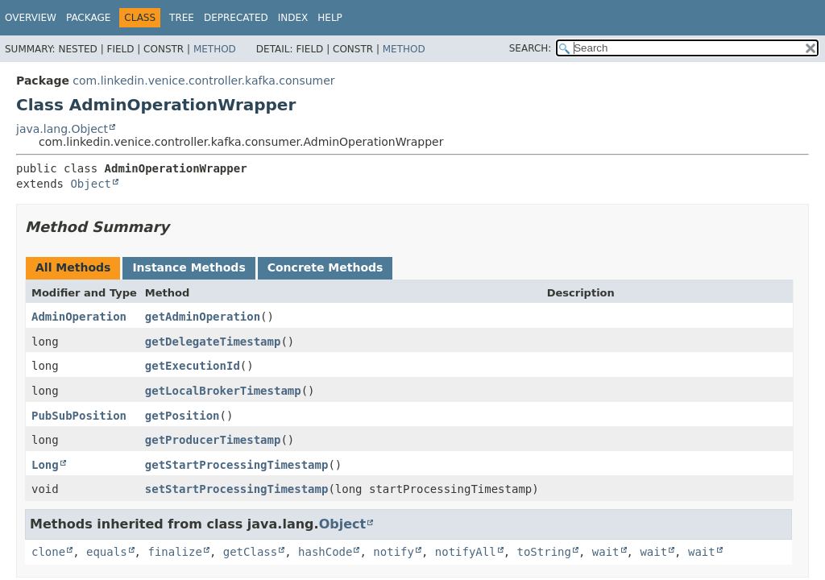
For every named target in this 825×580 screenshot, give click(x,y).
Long (45, 464)
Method (214, 49)
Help (329, 17)
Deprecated (236, 17)
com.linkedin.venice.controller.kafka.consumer (203, 80)
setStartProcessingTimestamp (237, 489)
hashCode (325, 551)
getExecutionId (192, 365)
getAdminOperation (202, 316)
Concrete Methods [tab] (325, 267)
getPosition (182, 415)
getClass (250, 551)
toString (544, 551)
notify (393, 551)
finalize (174, 551)
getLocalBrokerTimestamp (223, 390)
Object (90, 183)
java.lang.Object (62, 128)
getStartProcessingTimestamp (237, 464)
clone (48, 551)
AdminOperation (78, 316)
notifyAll (465, 551)
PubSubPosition (78, 415)
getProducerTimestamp (213, 439)
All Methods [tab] (72, 267)
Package (88, 17)
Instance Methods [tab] (188, 267)
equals (106, 551)
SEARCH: (530, 48)
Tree (181, 17)
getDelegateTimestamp (213, 341)
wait (606, 551)
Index (293, 17)
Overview (30, 17)
